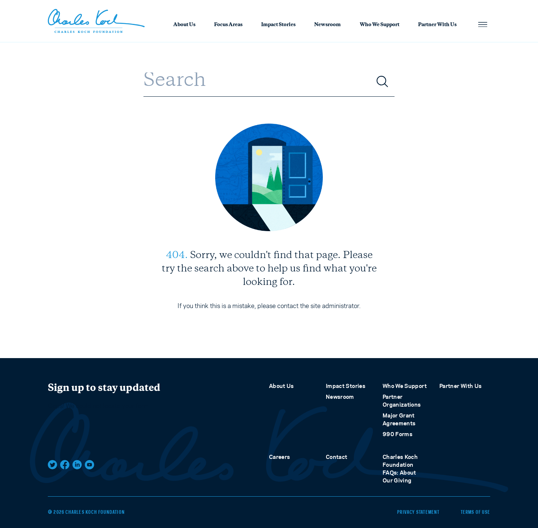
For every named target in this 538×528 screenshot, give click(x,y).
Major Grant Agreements (399, 419)
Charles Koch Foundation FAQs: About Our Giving (400, 468)
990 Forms (397, 434)
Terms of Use (475, 512)
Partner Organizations (402, 401)
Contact (336, 457)
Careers (279, 457)
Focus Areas (228, 25)
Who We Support (379, 25)
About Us (184, 25)
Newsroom (327, 25)
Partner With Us (437, 25)
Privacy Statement (418, 512)
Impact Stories (278, 25)
